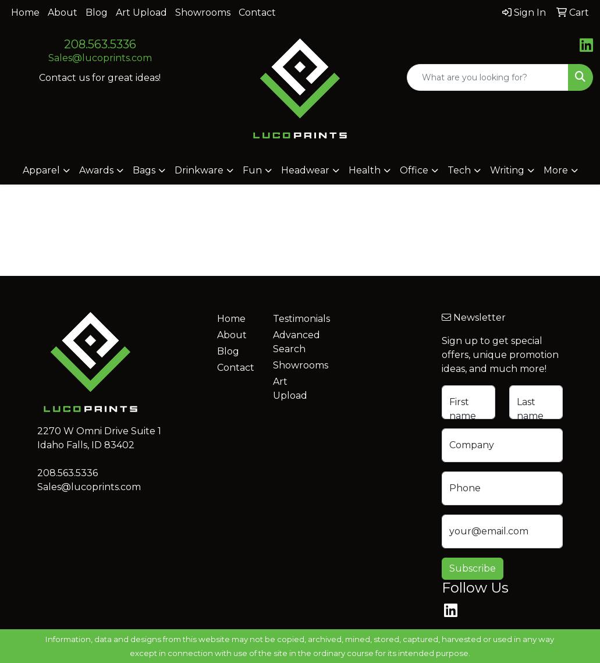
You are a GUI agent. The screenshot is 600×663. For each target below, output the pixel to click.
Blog (97, 12)
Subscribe (472, 568)
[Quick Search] (488, 77)
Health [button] (365, 170)
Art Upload (141, 12)
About (62, 12)
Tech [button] (459, 170)
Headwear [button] (305, 170)
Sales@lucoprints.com (100, 57)
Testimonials (294, 318)
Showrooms (202, 12)
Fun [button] (252, 170)
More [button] (556, 170)
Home (25, 12)
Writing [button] (507, 170)
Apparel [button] (41, 170)
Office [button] (414, 170)
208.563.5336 (100, 44)
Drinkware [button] (199, 170)
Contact (257, 12)
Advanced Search (294, 341)
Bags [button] (144, 170)
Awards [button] (96, 170)
